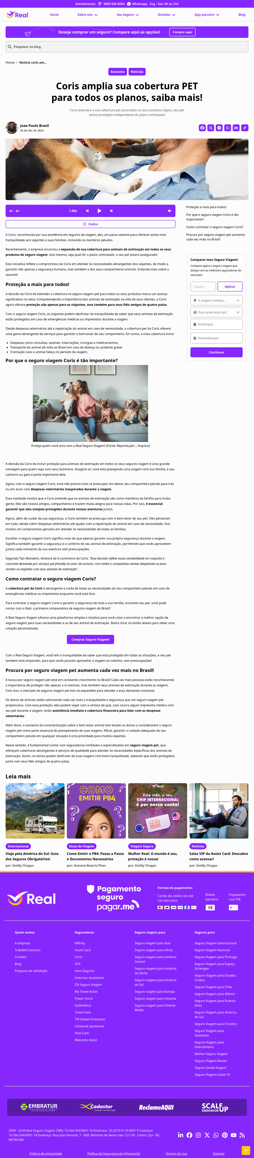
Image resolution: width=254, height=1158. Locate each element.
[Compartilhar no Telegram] (219, 127)
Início (54, 14)
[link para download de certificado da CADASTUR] (97, 1107)
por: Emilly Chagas (20, 865)
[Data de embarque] (216, 324)
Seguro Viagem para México (215, 994)
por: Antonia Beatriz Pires (86, 865)
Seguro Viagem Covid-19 (212, 1074)
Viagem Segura (142, 846)
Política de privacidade (46, 1153)
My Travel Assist (86, 991)
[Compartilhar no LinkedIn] (236, 127)
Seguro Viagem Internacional (216, 943)
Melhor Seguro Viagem (211, 1054)
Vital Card (82, 1033)
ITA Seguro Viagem (88, 985)
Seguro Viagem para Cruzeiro (216, 1024)
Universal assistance (89, 1026)
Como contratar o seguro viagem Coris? (214, 227)
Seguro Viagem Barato (211, 1061)
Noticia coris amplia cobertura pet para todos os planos (33, 62)
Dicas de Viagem (81, 846)
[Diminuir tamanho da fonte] (11, 211)
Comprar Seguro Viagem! (90, 639)
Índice (90, 224)
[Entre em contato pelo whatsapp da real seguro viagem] (216, 1135)
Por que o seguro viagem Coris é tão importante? (212, 217)
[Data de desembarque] (216, 338)
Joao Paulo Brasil (34, 125)
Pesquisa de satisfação (31, 971)
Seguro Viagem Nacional (212, 950)
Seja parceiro (207, 14)
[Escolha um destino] (216, 312)
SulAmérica (83, 1005)
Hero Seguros (84, 971)
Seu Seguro (128, 14)
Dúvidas (167, 14)
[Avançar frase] (111, 211)
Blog (241, 14)
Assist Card (83, 950)
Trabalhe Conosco (28, 950)
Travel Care (83, 1012)
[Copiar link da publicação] (244, 127)
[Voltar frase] (87, 211)
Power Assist (84, 998)
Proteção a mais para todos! (206, 207)
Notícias (198, 846)
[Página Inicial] (17, 14)
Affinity (80, 943)
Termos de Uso (176, 1153)
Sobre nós (88, 14)
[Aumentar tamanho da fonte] (17, 211)
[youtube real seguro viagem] (234, 1135)
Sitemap (219, 1153)
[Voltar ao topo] (246, 1150)
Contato (20, 957)
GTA (78, 964)
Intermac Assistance (89, 978)
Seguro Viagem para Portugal (216, 957)
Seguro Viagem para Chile (213, 987)
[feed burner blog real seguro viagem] (242, 1135)
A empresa (22, 943)
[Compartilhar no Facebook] (202, 127)
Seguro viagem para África (154, 950)
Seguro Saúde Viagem (210, 1068)
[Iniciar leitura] (99, 210)
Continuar (216, 352)
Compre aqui (182, 32)
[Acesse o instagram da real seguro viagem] (198, 1135)
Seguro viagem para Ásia (152, 943)
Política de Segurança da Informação (113, 1153)
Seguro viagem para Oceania (155, 998)
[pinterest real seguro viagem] (225, 1135)
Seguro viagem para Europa (155, 991)
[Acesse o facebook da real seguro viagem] (189, 1135)
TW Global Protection (90, 1019)
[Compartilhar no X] (210, 127)
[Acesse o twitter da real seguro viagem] (207, 1135)
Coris (78, 957)
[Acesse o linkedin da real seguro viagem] (180, 1135)
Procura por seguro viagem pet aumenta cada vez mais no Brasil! (215, 237)
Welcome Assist (86, 1040)
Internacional (18, 846)
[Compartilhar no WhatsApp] (227, 127)
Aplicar (230, 286)
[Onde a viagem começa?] (216, 300)
